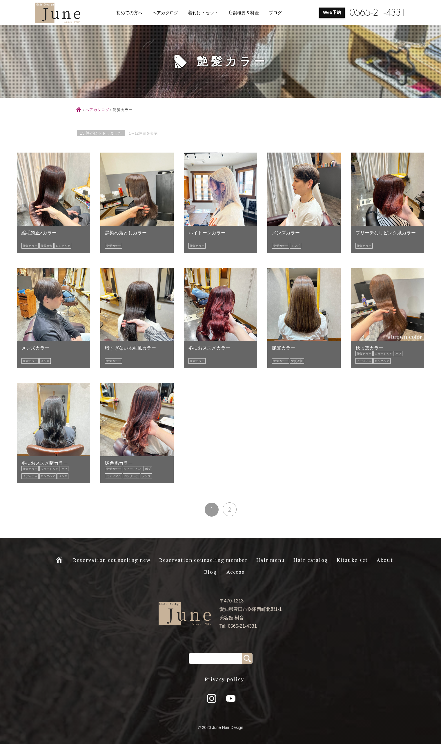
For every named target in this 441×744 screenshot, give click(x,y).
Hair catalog (310, 560)
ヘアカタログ (165, 12)
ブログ (275, 12)
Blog (210, 572)
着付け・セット (203, 12)
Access (235, 572)
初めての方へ (129, 12)
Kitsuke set (352, 560)
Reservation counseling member (203, 560)
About (385, 560)
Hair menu (270, 560)
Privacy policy (224, 679)
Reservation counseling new (112, 560)
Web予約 (332, 12)
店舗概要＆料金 (243, 12)
